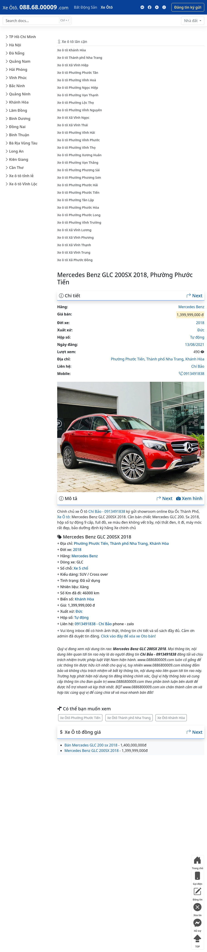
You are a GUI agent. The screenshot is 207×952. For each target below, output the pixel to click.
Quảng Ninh (19, 94)
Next (194, 295)
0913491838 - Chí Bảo (93, 623)
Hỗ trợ (197, 924)
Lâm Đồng (18, 110)
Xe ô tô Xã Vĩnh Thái (72, 125)
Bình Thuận (19, 134)
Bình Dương (19, 118)
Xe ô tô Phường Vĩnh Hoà (76, 80)
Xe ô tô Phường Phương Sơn (79, 177)
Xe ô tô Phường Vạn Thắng (77, 162)
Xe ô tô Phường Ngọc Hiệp (77, 87)
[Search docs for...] (37, 20)
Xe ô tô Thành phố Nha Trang (79, 57)
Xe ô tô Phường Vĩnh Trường (79, 222)
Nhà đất (191, 20)
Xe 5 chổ (81, 568)
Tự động (197, 337)
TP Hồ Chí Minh (22, 36)
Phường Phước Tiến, (128, 359)
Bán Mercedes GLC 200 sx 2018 (90, 745)
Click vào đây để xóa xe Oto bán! (128, 636)
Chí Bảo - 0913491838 (106, 511)
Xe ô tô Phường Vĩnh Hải (76, 132)
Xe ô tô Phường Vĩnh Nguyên (79, 110)
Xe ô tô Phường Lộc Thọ (75, 102)
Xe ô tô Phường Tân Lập (75, 200)
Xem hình (189, 498)
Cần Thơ (16, 167)
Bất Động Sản (85, 7)
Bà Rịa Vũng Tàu (23, 143)
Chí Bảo (197, 366)
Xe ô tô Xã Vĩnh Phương (75, 237)
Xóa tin (197, 909)
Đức (200, 329)
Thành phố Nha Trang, (165, 359)
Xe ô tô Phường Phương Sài (78, 170)
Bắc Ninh (17, 85)
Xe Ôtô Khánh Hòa (171, 718)
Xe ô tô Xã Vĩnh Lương (74, 230)
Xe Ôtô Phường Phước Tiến (80, 718)
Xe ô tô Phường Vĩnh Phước (78, 140)
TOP (197, 940)
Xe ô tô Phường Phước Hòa (78, 207)
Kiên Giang (18, 159)
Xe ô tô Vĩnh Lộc (23, 183)
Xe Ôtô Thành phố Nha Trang (129, 718)
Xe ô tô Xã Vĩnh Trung (73, 252)
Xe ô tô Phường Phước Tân (77, 72)
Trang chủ (197, 862)
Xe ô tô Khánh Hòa (71, 50)
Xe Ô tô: (64, 516)
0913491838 (191, 373)
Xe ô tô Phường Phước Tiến (78, 192)
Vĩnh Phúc (18, 77)
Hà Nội (15, 44)
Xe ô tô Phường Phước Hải (77, 185)
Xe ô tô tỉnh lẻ (21, 175)
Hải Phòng (18, 69)
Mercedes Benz (191, 306)
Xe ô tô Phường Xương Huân (79, 155)
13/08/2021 (194, 344)
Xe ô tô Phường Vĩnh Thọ (76, 147)
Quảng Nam (19, 61)
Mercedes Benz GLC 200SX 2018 (91, 750)
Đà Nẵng (17, 53)
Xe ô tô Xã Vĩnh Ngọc (73, 117)
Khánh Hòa (19, 102)
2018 (200, 322)
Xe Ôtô (107, 7)
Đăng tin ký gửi (187, 7)
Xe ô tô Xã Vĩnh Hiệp (73, 65)
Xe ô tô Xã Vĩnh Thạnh (74, 245)
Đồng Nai (17, 126)
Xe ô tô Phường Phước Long (79, 215)
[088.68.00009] (36, 7)
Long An (16, 151)
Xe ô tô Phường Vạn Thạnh (78, 95)
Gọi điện (197, 877)
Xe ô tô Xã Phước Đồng (75, 260)
